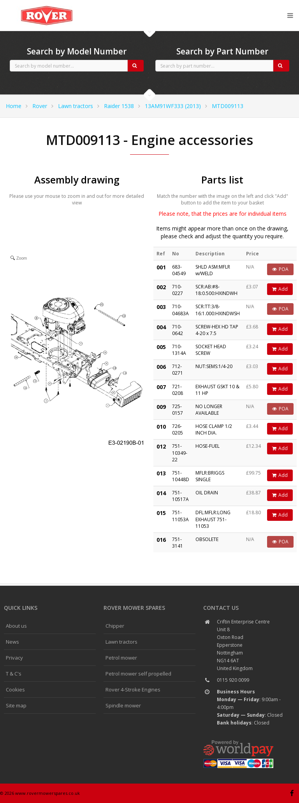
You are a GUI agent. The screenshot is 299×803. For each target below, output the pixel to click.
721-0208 (177, 389)
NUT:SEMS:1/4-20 (213, 366)
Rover (39, 106)
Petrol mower (121, 657)
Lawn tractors (75, 106)
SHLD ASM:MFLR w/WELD (212, 270)
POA (280, 269)
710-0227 (177, 290)
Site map (16, 705)
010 (161, 426)
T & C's (13, 673)
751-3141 (177, 542)
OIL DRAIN (206, 492)
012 (161, 446)
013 (161, 473)
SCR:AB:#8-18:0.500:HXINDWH (216, 290)
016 (161, 539)
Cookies (15, 689)
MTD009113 (227, 106)
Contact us (221, 607)
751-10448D (180, 476)
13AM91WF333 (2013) (173, 106)
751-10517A (180, 496)
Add (280, 289)
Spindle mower (123, 705)
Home (13, 106)
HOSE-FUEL (207, 446)
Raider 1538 (119, 106)
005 (161, 347)
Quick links (20, 607)
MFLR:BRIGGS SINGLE (209, 476)
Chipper (115, 625)
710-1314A (179, 349)
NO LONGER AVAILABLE (208, 409)
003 (161, 307)
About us (16, 625)
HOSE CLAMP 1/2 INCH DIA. (213, 429)
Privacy (14, 657)
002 (161, 287)
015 (161, 513)
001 (161, 267)
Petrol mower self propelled (138, 673)
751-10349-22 (179, 453)
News (12, 641)
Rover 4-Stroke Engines (133, 689)
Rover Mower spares (134, 607)
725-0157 (177, 409)
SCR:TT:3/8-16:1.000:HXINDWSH (217, 309)
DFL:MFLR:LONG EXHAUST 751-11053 (212, 519)
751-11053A (180, 515)
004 (161, 327)
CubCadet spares (47, 6)
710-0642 (177, 330)
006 (161, 366)
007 (161, 387)
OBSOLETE (206, 539)
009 (161, 406)
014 (161, 493)
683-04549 (179, 270)
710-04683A (180, 309)
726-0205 (177, 429)
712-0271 (177, 369)
